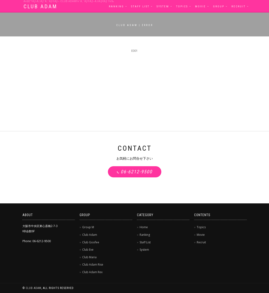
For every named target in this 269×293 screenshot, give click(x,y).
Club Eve (88, 250)
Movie (200, 6)
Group (218, 6)
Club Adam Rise (92, 264)
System (163, 6)
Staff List (140, 6)
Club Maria (89, 257)
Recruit (238, 6)
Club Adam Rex (92, 272)
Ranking (116, 6)
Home (144, 227)
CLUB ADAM (40, 6)
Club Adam (89, 235)
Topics (182, 6)
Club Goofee (90, 242)
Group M (88, 227)
